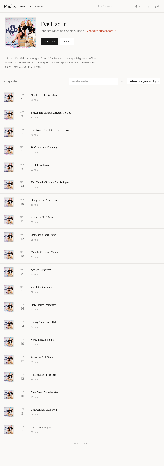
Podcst (10, 6)
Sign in (156, 6)
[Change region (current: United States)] (138, 6)
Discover (25, 6)
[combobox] (115, 6)
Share (67, 41)
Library (40, 6)
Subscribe (50, 41)
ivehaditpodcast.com (101, 31)
